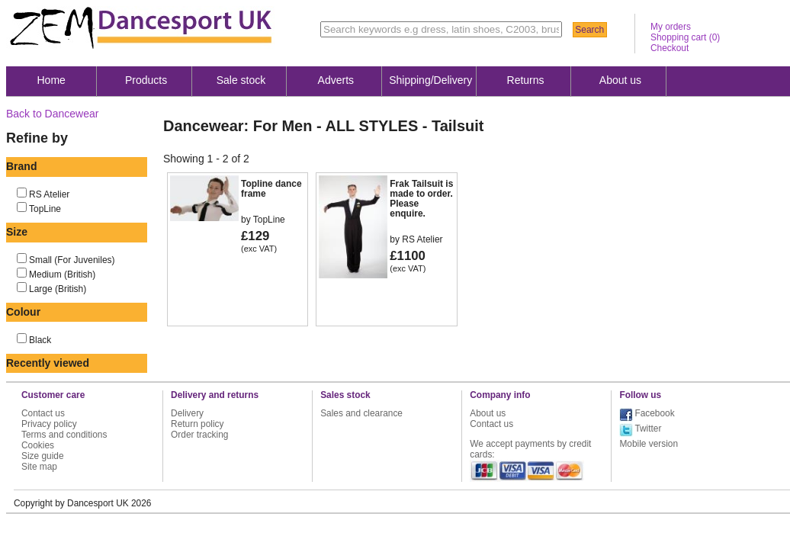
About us (620, 80)
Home (51, 80)
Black (40, 340)
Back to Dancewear (52, 114)
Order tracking (199, 434)
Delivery (187, 413)
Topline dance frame (271, 188)
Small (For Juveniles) (72, 260)
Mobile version (648, 443)
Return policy (197, 424)
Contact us (43, 413)
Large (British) (57, 289)
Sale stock (241, 80)
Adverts (336, 80)
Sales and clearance (361, 413)
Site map (39, 466)
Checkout (669, 48)
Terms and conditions (64, 434)
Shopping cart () (685, 37)
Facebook (654, 413)
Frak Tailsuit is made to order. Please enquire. (421, 199)
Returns (525, 80)
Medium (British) (62, 274)
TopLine (45, 209)
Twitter (647, 428)
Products (146, 80)
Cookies (37, 445)
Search (589, 29)
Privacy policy (49, 424)
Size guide (42, 456)
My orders (670, 26)
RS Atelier (49, 194)
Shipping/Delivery (430, 80)
